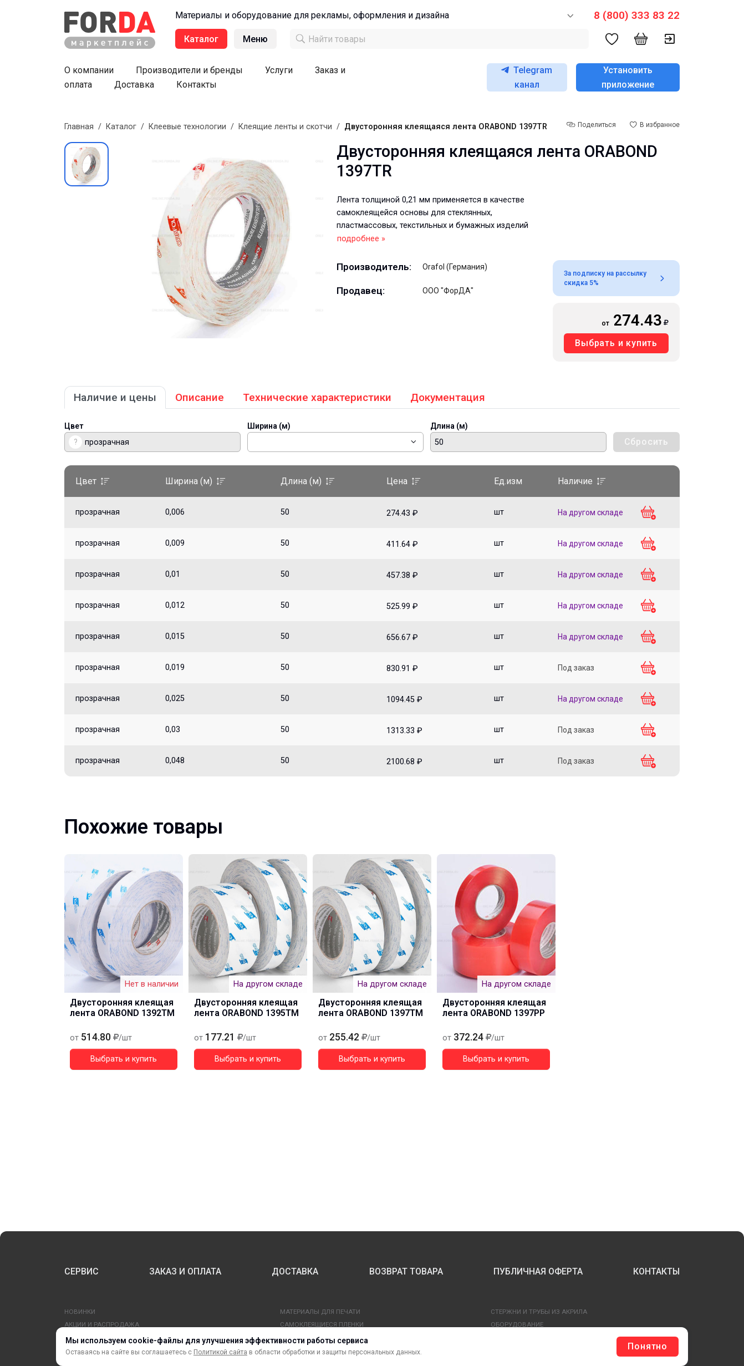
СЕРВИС (81, 1271)
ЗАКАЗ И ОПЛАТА (185, 1271)
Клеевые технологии (187, 126)
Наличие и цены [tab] (115, 397)
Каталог (121, 126)
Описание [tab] (199, 397)
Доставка (134, 84)
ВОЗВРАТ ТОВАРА (406, 1271)
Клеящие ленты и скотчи (285, 126)
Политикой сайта (220, 1352)
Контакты (196, 84)
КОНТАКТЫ (656, 1271)
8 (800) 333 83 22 (637, 15)
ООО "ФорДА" (447, 290)
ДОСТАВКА (295, 1271)
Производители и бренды (189, 70)
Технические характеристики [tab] (317, 397)
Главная (79, 126)
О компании (89, 70)
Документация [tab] (447, 397)
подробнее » (361, 238)
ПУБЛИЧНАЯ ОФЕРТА (538, 1271)
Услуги (279, 70)
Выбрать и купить (616, 343)
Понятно (647, 1346)
